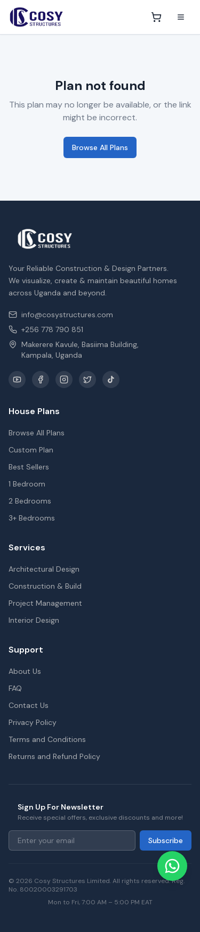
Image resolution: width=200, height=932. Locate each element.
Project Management (45, 603)
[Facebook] (40, 379)
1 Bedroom (27, 484)
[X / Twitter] (87, 379)
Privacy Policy (33, 722)
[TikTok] (110, 379)
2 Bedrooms (30, 501)
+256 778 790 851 (46, 329)
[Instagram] (64, 379)
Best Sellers (29, 467)
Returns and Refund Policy (54, 756)
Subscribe (165, 840)
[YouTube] (17, 379)
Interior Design (34, 620)
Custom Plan (31, 450)
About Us (25, 671)
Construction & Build (45, 586)
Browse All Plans (100, 147)
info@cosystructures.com (61, 314)
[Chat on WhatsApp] (172, 866)
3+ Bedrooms (32, 518)
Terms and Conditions (47, 739)
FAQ (15, 688)
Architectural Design (44, 569)
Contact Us (29, 705)
